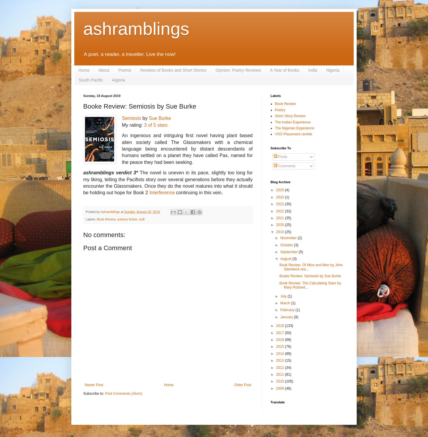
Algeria (118, 80)
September (289, 252)
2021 (280, 218)
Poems (124, 70)
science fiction (127, 219)
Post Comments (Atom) (123, 393)
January (287, 317)
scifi (142, 219)
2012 (280, 368)
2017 (280, 333)
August (286, 259)
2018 (280, 326)
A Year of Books (284, 70)
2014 (280, 354)
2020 (280, 225)
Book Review (106, 219)
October (287, 245)
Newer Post (94, 385)
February (287, 310)
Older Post (242, 385)
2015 (280, 346)
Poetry (280, 110)
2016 (280, 340)
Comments (284, 166)
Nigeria (332, 70)
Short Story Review (290, 116)
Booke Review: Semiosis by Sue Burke (310, 276)
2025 (280, 190)
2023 (280, 204)
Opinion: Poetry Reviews (238, 70)
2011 (280, 374)
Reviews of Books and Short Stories (173, 70)
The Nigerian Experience (294, 128)
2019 (280, 232)
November (289, 238)
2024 (280, 197)
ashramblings (136, 29)
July (284, 296)
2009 (280, 388)
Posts (280, 157)
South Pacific (91, 80)
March (285, 303)
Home (83, 70)
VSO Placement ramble (293, 134)
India (312, 70)
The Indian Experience (293, 122)
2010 (280, 381)
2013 (280, 360)
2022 (280, 211)
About (103, 70)
